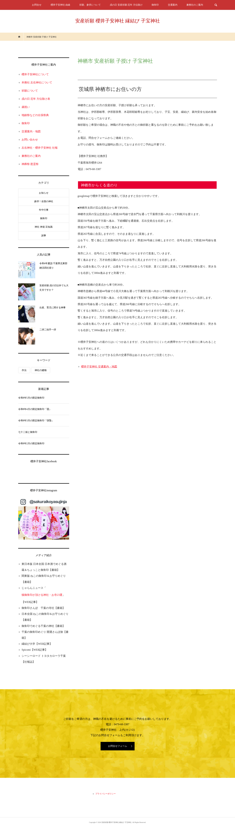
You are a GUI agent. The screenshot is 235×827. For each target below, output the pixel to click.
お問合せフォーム (117, 746)
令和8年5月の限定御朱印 (31, 398)
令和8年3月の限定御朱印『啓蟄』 (36, 420)
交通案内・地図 (31, 131)
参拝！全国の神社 (43, 201)
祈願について (30, 90)
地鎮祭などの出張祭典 (35, 115)
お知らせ (43, 193)
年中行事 (43, 210)
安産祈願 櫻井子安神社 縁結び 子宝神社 (117, 20)
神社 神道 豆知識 (44, 227)
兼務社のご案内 (194, 5)
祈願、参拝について (90, 5)
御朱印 (155, 5)
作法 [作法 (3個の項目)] (24, 370)
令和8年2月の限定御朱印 (31, 443)
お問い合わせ (30, 139)
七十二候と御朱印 (27, 432)
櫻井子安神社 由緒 (60, 5)
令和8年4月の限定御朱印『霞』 (34, 409)
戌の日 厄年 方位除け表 (36, 98)
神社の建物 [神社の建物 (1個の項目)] (41, 370)
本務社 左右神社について (37, 82)
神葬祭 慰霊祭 (30, 164)
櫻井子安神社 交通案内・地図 (99, 366)
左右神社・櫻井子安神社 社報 (40, 147)
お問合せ (36, 5)
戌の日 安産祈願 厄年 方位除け (126, 5)
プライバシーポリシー (105, 794)
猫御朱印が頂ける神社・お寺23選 (42, 594)
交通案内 (172, 5)
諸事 (43, 235)
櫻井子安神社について (35, 74)
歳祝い (26, 106)
